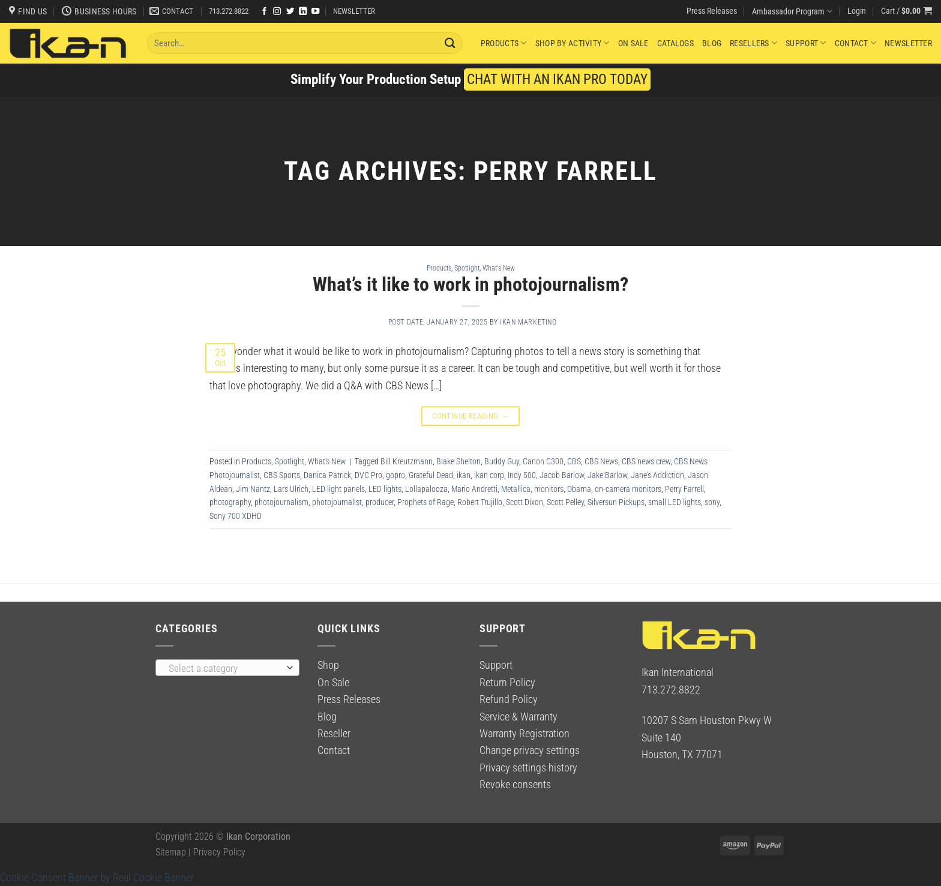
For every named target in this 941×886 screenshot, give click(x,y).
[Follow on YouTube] (315, 11)
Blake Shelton (458, 461)
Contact (855, 43)
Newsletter (908, 43)
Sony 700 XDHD (235, 516)
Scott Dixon (524, 502)
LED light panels (338, 489)
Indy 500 (522, 475)
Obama (579, 489)
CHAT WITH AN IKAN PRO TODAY (557, 79)
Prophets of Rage (425, 502)
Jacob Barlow (562, 475)
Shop (328, 665)
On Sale (633, 43)
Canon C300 (543, 461)
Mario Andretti (474, 489)
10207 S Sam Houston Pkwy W (707, 720)
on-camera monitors (628, 489)
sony (712, 502)
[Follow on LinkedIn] (303, 11)
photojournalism (281, 502)
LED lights (384, 489)
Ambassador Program (792, 11)
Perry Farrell (684, 489)
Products (504, 43)
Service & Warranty (519, 717)
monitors (549, 489)
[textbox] (224, 668)
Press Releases (712, 11)
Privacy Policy (219, 852)
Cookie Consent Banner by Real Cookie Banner (97, 878)
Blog (711, 43)
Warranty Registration (525, 734)
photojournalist (337, 502)
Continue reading (470, 416)
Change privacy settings (530, 750)
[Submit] (450, 43)
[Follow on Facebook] (264, 11)
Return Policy (507, 683)
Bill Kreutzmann (406, 461)
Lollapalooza (426, 489)
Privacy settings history (528, 768)
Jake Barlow (607, 475)
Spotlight (467, 267)
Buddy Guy (501, 461)
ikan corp (489, 475)
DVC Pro (368, 475)
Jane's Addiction (657, 475)
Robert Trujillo (479, 502)
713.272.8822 (228, 11)
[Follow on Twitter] (290, 11)
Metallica (516, 489)
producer (379, 502)
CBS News (601, 461)
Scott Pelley (565, 502)
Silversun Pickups (616, 502)
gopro (395, 475)
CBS (574, 461)
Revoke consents (515, 785)
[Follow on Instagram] (277, 11)
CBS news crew (646, 461)
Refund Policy (509, 699)
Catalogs (675, 43)
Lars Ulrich (291, 489)
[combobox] (227, 667)
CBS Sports (281, 475)
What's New (499, 267)
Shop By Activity (572, 43)
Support (806, 43)
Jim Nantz (253, 489)
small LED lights (674, 502)
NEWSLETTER (354, 11)
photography (230, 502)
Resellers (753, 43)
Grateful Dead (431, 475)
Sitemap (170, 852)
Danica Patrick (327, 475)
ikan (463, 475)
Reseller (333, 734)
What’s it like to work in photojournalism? (470, 284)
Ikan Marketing (528, 322)
